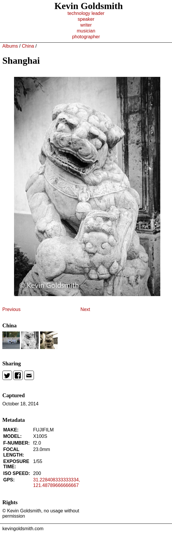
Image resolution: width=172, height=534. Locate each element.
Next (85, 309)
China (28, 46)
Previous (11, 309)
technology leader (86, 13)
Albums (10, 46)
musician (86, 30)
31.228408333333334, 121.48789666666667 (56, 482)
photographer (86, 36)
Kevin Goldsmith (88, 6)
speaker (86, 19)
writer (86, 25)
